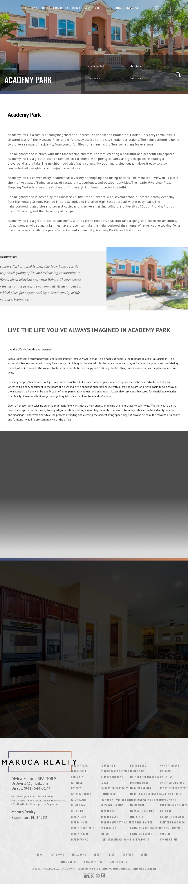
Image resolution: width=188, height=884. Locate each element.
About (88, 8)
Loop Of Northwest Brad (145, 777)
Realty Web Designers (143, 868)
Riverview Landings (172, 782)
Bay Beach (77, 782)
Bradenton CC (79, 839)
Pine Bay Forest (140, 839)
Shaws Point (168, 799)
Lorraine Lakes (139, 782)
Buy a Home (57, 854)
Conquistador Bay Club (114, 771)
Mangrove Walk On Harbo (146, 799)
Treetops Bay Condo (172, 822)
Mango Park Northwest (145, 794)
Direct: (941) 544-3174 (30, 788)
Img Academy (108, 828)
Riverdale (165, 771)
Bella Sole (77, 811)
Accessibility (118, 862)
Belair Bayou (78, 805)
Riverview (166, 777)
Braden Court (79, 816)
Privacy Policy (93, 862)
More (98, 8)
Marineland (137, 805)
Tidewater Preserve (172, 816)
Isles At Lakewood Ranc (115, 839)
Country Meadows (111, 777)
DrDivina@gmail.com (29, 783)
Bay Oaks (76, 788)
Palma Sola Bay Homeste (145, 828)
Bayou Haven (78, 799)
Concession (107, 765)
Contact (77, 8)
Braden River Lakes (82, 828)
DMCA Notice (68, 862)
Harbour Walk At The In (115, 822)
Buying (35, 8)
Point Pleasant (169, 765)
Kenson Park (138, 765)
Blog (112, 854)
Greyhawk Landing (111, 805)
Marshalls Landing (142, 811)
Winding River (169, 839)
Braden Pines (79, 822)
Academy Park (79, 765)
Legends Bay (137, 771)
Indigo (104, 833)
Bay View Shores (81, 794)
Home (25, 8)
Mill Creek (136, 816)
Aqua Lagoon (78, 771)
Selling (46, 8)
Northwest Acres (141, 822)
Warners (165, 833)
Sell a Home (79, 854)
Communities (61, 8)
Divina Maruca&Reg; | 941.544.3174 (127, 8)
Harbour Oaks (109, 816)
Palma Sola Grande (142, 833)
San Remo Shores (170, 794)
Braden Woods (79, 833)
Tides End (166, 811)
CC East (105, 782)
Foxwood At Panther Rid (115, 799)
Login (144, 854)
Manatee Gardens (140, 788)
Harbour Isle (108, 811)
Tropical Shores (170, 828)
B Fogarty (77, 777)
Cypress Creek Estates (114, 788)
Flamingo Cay (108, 794)
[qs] (149, 66)
